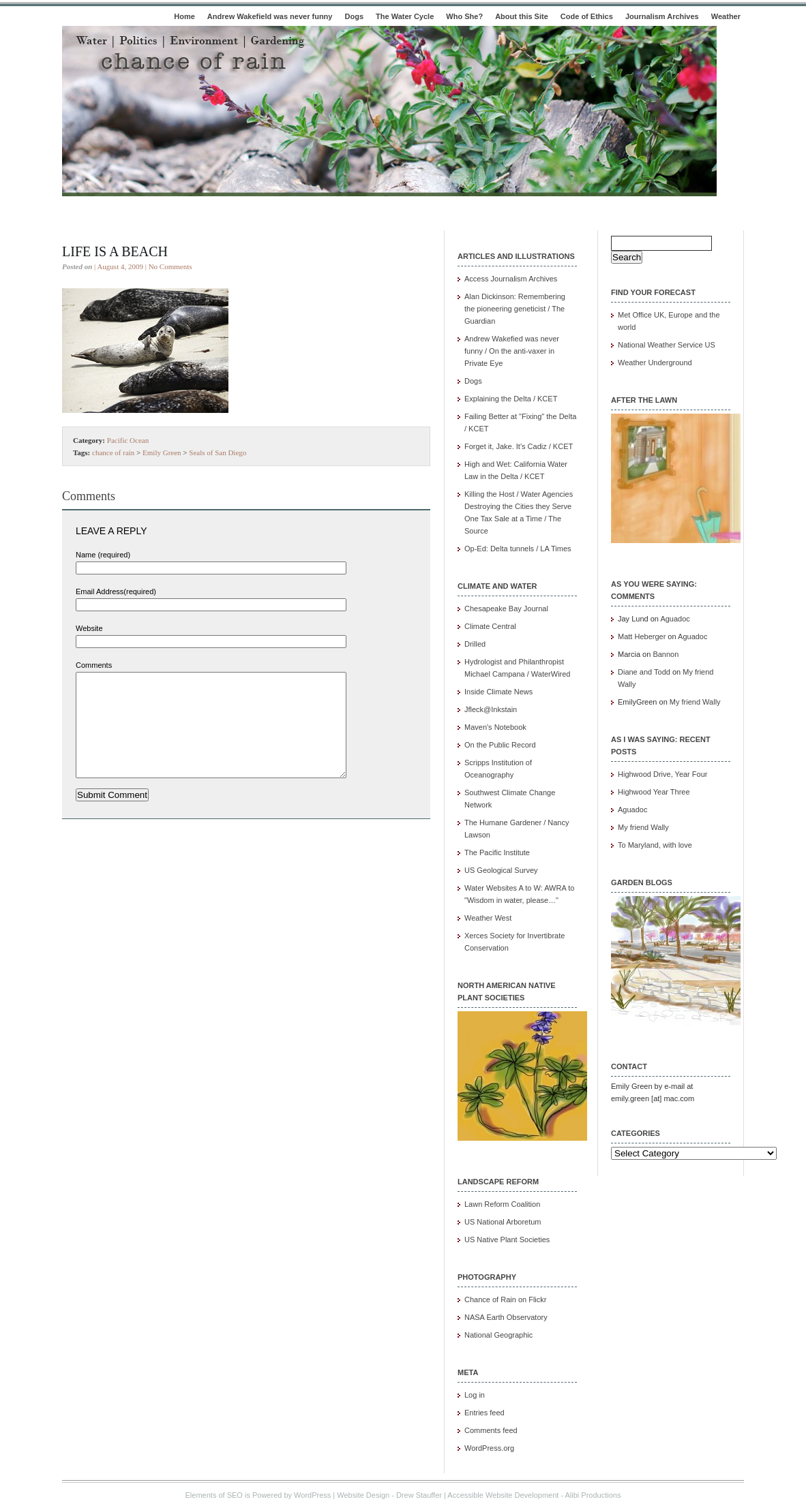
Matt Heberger (642, 636)
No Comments (170, 266)
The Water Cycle (405, 16)
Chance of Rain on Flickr (505, 1299)
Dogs (354, 16)
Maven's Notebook (495, 727)
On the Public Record (500, 745)
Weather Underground (655, 362)
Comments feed (491, 1430)
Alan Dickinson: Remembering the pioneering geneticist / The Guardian (514, 308)
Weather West (487, 918)
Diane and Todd (644, 672)
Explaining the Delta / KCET (510, 399)
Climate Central (490, 626)
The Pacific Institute (497, 852)
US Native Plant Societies (507, 1239)
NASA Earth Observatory (506, 1317)
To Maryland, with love (655, 845)
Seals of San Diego (217, 452)
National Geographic (498, 1335)
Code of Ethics (587, 16)
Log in (474, 1395)
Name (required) (103, 555)
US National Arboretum (502, 1222)
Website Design (363, 1495)
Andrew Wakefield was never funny (270, 16)
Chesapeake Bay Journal (506, 608)
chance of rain (113, 452)
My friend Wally (695, 702)
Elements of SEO (214, 1495)
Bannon (665, 654)
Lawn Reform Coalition (502, 1204)
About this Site (521, 16)
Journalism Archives (662, 16)
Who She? (464, 16)
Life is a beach (115, 251)
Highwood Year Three (654, 792)
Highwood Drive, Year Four (662, 774)
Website (89, 628)
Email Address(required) (116, 591)
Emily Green (162, 452)
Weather (726, 16)
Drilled (475, 644)
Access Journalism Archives (510, 279)
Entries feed (484, 1413)
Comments (94, 665)
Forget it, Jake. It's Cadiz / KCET (518, 446)
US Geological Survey (501, 870)
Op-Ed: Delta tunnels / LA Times (517, 548)
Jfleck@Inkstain (490, 709)
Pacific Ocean (128, 440)
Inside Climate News (498, 692)
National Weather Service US (666, 345)
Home (184, 16)
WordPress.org (489, 1448)
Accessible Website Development (502, 1495)
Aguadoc (674, 619)
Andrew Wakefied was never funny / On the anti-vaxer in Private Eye (511, 351)
